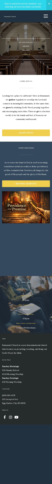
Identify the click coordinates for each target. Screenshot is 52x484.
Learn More (26, 190)
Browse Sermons (26, 241)
